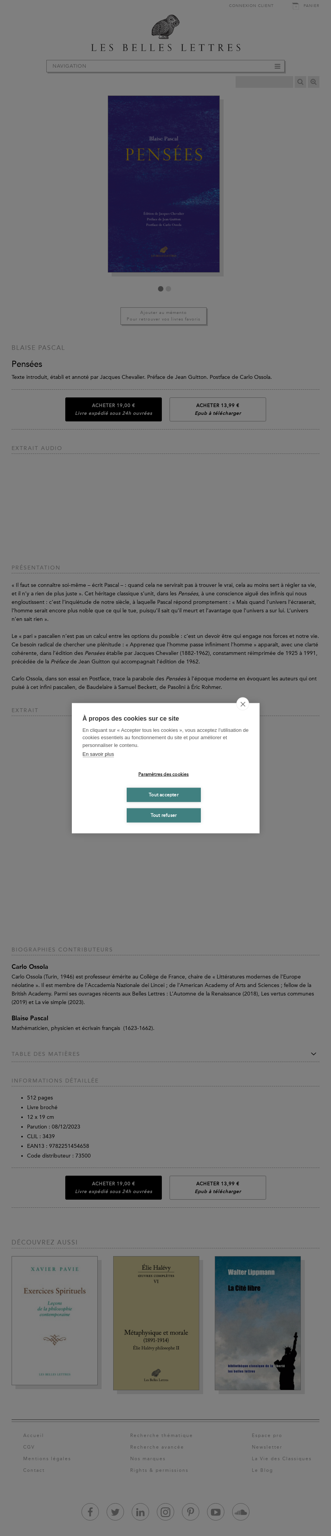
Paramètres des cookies (163, 774)
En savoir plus (98, 754)
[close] (242, 703)
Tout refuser (164, 815)
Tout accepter (163, 795)
